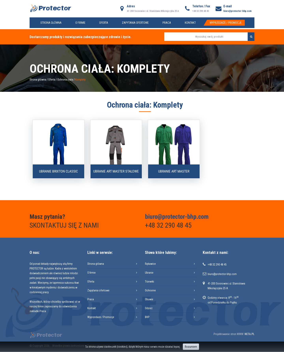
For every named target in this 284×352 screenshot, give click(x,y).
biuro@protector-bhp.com (237, 11)
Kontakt (190, 22)
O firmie (80, 22)
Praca (167, 22)
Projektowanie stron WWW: (229, 334)
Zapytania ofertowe (135, 22)
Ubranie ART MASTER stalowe (116, 171)
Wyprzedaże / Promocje (226, 22)
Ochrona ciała (65, 79)
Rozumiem (191, 346)
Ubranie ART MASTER (173, 171)
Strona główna (51, 22)
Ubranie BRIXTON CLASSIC (58, 171)
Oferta (103, 22)
